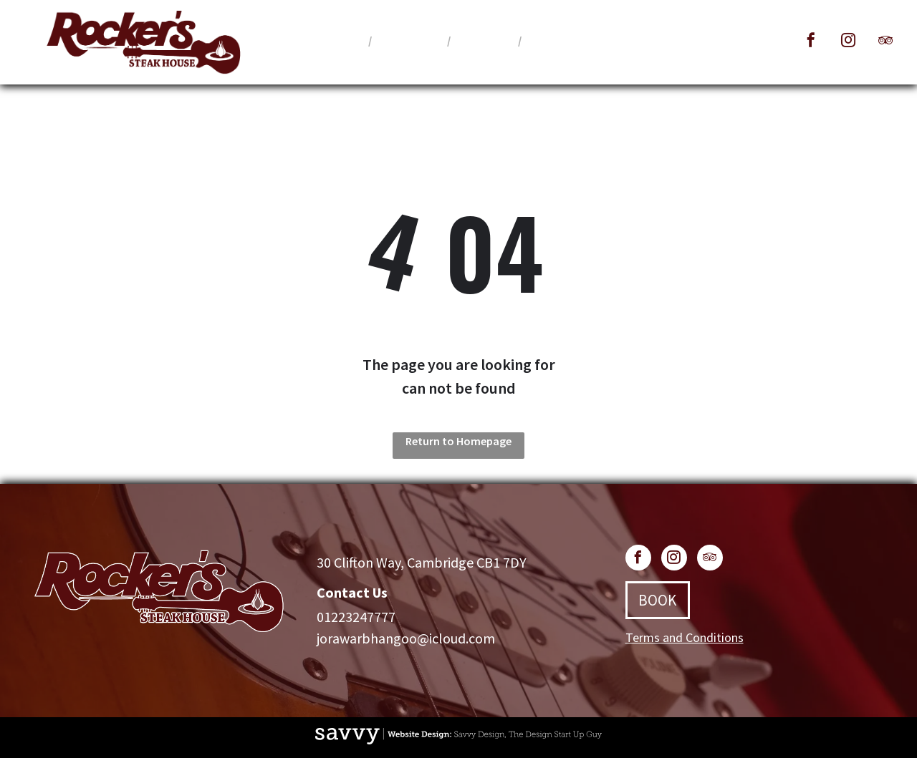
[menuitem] (341, 40)
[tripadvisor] (885, 41)
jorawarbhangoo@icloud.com (406, 638)
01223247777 (356, 617)
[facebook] (811, 41)
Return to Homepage (458, 441)
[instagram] (848, 41)
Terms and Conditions (684, 637)
